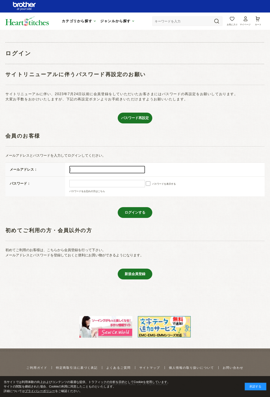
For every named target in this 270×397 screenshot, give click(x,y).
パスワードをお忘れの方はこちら (87, 191)
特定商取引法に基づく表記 (77, 367)
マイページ (245, 22)
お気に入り (232, 22)
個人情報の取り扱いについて (191, 367)
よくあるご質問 (118, 367)
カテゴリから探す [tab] (77, 19)
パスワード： (20, 183)
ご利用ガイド (36, 367)
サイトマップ (149, 367)
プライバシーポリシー (40, 391)
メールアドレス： (23, 169)
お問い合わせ (233, 367)
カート (258, 22)
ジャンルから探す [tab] (115, 19)
